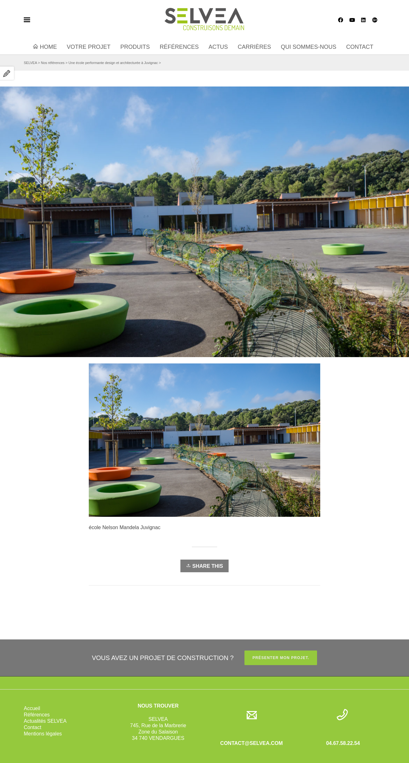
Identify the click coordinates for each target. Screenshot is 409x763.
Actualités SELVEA (45, 721)
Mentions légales (43, 733)
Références (37, 714)
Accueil (32, 708)
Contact (32, 727)
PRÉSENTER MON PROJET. (280, 658)
